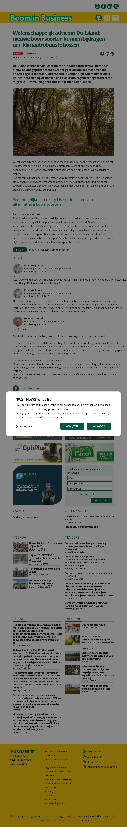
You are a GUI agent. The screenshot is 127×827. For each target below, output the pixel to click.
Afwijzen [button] (72, 426)
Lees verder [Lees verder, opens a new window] (57, 417)
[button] (24, 426)
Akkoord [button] (99, 426)
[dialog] (63, 413)
